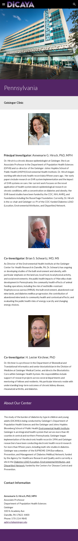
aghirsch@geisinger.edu (15, 522)
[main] (39, 87)
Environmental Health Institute (54, 428)
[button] (3, 4)
